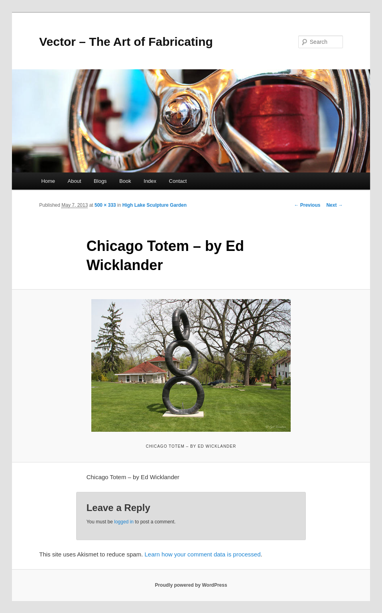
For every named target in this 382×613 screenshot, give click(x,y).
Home (48, 181)
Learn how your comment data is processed (203, 554)
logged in (124, 522)
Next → (334, 205)
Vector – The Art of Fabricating (126, 41)
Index (150, 181)
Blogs (100, 181)
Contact (178, 181)
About (74, 181)
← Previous (307, 205)
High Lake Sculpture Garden (154, 205)
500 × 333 (105, 205)
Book (125, 181)
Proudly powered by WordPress (191, 585)
